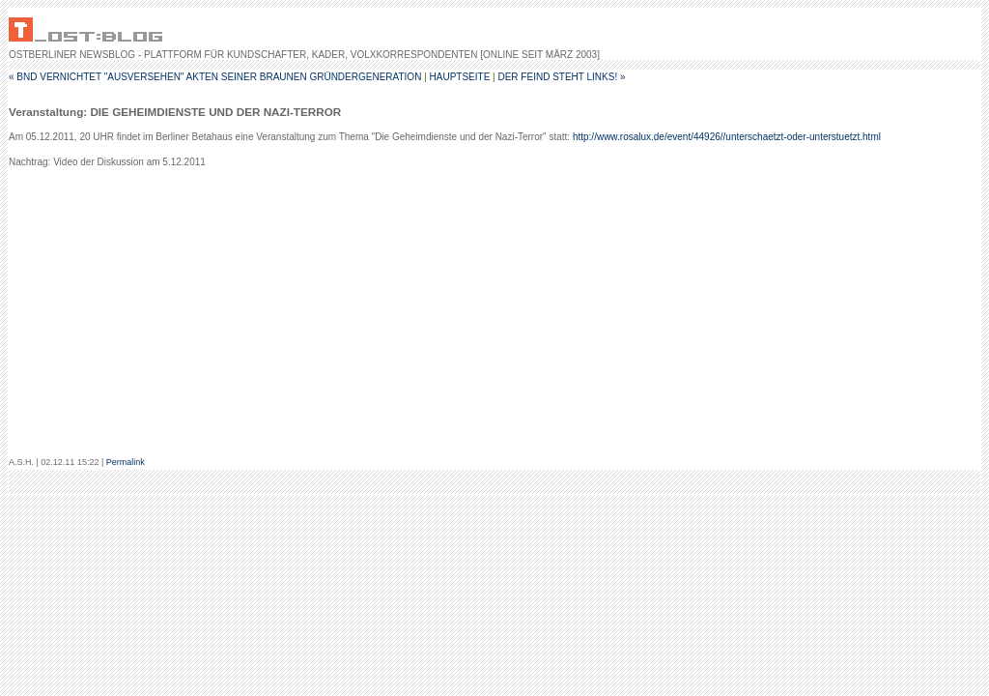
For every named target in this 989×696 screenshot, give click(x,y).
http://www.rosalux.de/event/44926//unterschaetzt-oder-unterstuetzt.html (727, 136)
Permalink (125, 462)
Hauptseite (460, 77)
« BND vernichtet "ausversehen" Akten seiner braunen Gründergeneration (215, 77)
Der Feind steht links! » (561, 77)
